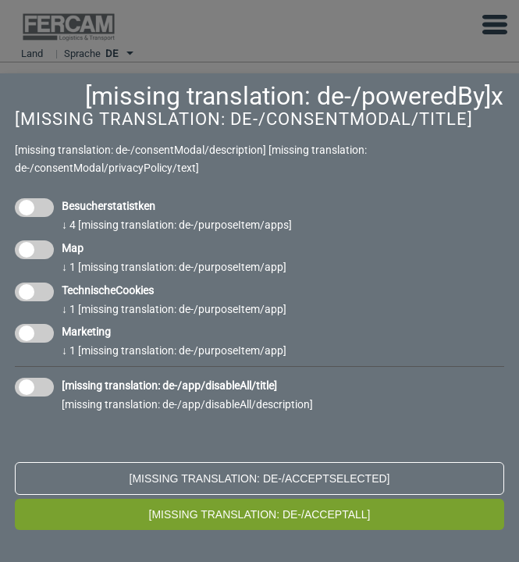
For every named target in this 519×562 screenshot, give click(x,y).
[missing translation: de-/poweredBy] (288, 96)
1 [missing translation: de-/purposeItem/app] (174, 267)
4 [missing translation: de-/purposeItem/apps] (177, 225)
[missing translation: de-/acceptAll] (260, 514)
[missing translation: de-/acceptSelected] (260, 478)
